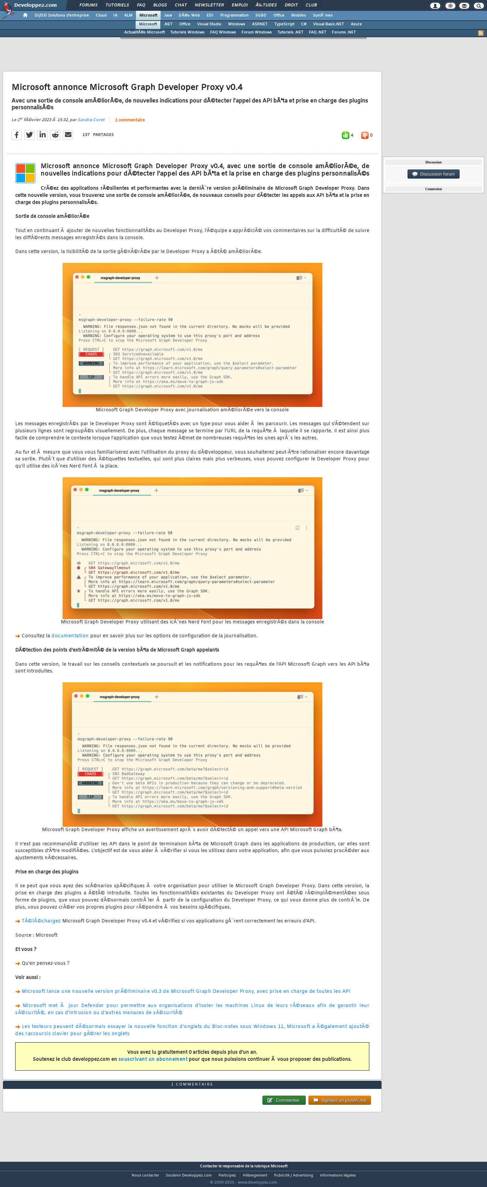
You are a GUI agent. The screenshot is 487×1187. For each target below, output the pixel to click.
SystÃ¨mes (323, 15)
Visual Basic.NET (328, 24)
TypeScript (284, 24)
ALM (128, 15)
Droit (291, 5)
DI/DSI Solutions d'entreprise (61, 15)
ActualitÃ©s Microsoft (144, 32)
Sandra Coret (91, 124)
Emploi (239, 5)
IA (115, 15)
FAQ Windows (223, 32)
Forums (88, 5)
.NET (168, 24)
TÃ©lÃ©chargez (41, 925)
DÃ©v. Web (189, 15)
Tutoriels (117, 5)
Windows (236, 24)
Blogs (160, 5)
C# (303, 24)
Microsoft (148, 15)
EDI (210, 15)
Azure (356, 24)
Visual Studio (209, 24)
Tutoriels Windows (187, 32)
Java (168, 15)
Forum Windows (256, 32)
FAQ (141, 5)
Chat (180, 5)
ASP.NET (260, 24)
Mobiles (298, 15)
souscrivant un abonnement (153, 1064)
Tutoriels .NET (290, 32)
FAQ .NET (317, 32)
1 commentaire (130, 124)
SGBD (260, 15)
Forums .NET (344, 32)
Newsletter (209, 5)
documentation (70, 640)
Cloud (101, 15)
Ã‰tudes (266, 5)
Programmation (234, 15)
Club (311, 5)
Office (278, 15)
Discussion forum (433, 174)
